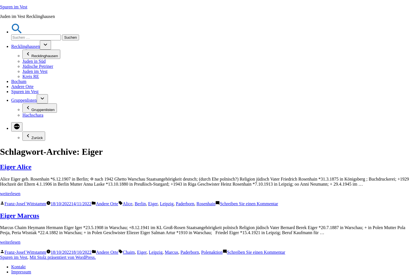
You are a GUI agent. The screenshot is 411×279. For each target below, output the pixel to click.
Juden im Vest (34, 71)
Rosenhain (206, 203)
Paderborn (185, 203)
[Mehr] (16, 127)
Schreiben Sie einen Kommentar (249, 203)
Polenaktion (211, 252)
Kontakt (18, 266)
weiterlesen (10, 193)
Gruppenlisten (24, 100)
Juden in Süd (34, 61)
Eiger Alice (15, 166)
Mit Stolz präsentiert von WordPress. (62, 257)
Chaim (129, 252)
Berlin (140, 203)
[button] (16, 31)
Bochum (18, 81)
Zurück (34, 136)
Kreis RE (30, 76)
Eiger (153, 203)
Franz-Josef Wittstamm (25, 203)
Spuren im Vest (13, 6)
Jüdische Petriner (37, 66)
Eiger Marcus (19, 215)
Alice (128, 203)
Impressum (21, 271)
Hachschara (32, 115)
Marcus (171, 252)
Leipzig (167, 203)
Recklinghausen (25, 46)
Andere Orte (22, 86)
